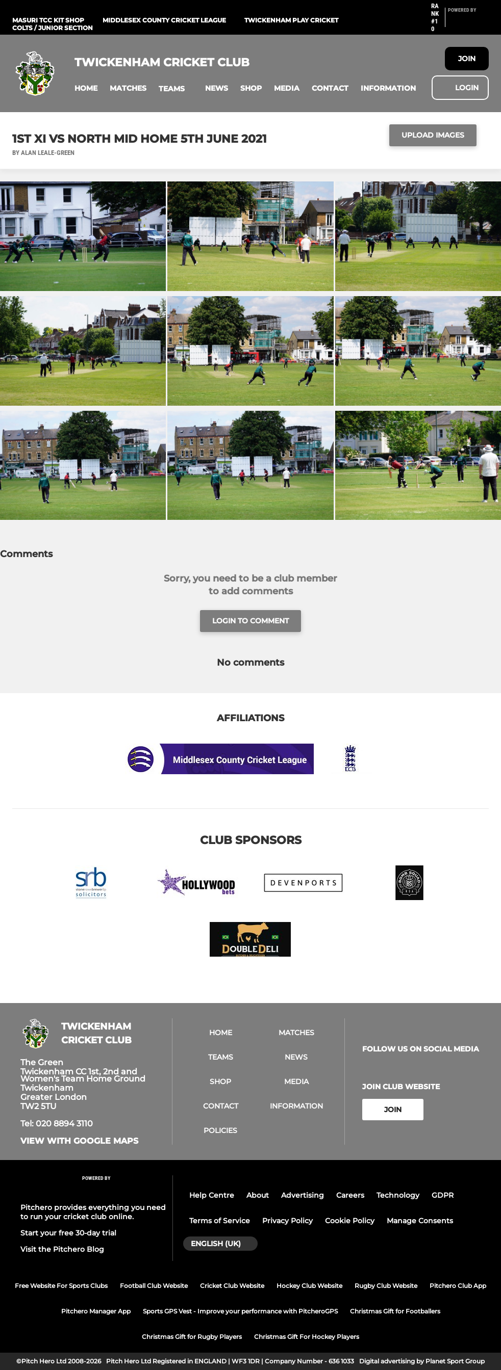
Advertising (302, 1195)
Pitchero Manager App (96, 1311)
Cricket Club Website (232, 1285)
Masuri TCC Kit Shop (48, 20)
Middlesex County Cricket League (164, 20)
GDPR (443, 1195)
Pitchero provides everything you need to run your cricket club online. (93, 1212)
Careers (350, 1195)
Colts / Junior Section (52, 28)
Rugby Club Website (386, 1285)
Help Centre (211, 1195)
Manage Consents (420, 1220)
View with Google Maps (79, 1141)
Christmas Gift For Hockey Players (306, 1336)
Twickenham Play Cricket (291, 20)
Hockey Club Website (309, 1285)
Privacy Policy (287, 1220)
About (257, 1195)
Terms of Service (219, 1220)
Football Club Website (154, 1285)
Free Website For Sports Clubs (61, 1285)
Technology (398, 1195)
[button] (86, 88)
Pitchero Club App (458, 1285)
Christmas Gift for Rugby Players (192, 1336)
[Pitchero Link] (468, 22)
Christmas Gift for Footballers (395, 1311)
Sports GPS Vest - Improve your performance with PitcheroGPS (240, 1311)
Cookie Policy (349, 1220)
